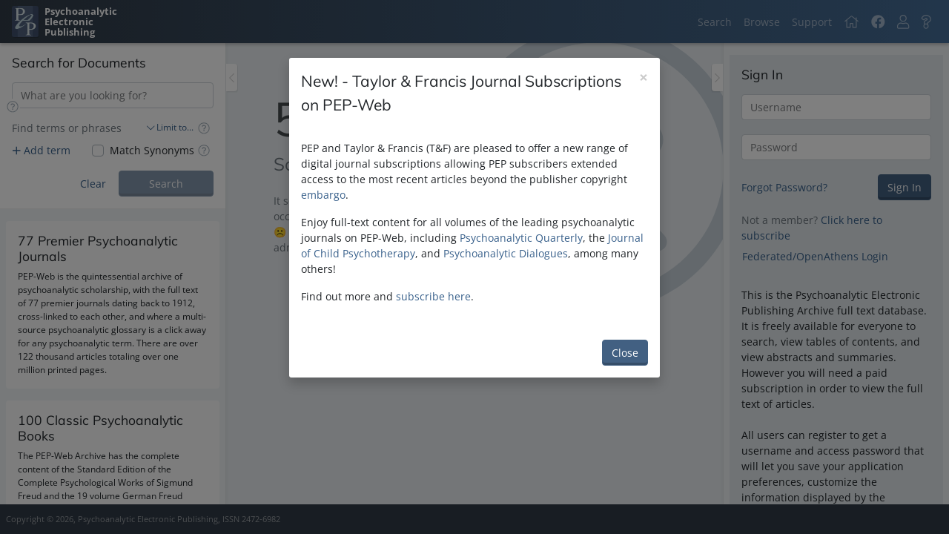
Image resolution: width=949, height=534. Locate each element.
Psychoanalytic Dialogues (505, 253)
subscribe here (433, 296)
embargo (323, 195)
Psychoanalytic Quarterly (521, 238)
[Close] (643, 77)
